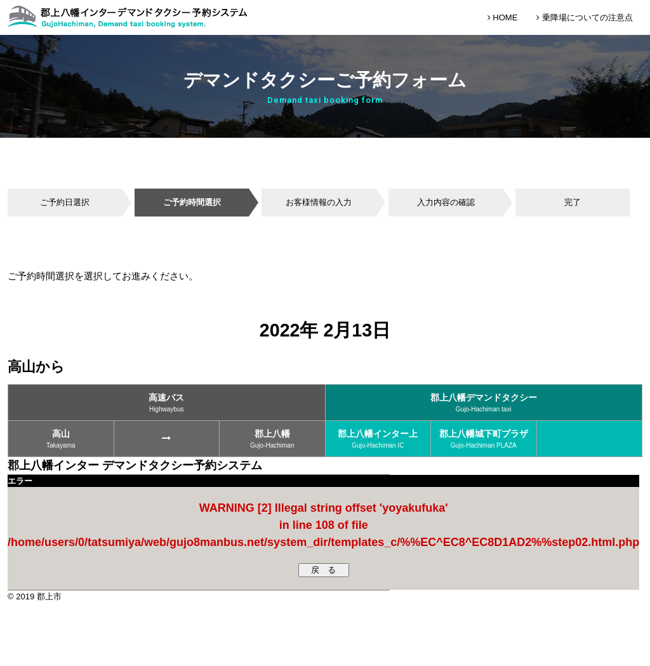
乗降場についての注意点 (584, 17)
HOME (503, 17)
